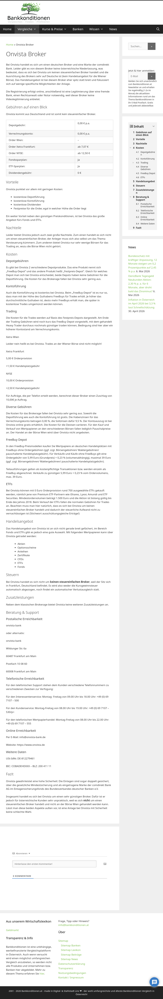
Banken (78, 29)
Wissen (97, 29)
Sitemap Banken (70, 945)
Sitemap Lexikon (71, 950)
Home (7, 29)
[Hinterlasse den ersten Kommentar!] (54, 863)
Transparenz (65, 968)
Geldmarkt (12, 930)
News (113, 29)
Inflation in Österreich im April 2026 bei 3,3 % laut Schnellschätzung (141, 303)
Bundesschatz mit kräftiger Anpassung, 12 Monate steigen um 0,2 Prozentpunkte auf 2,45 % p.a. (142, 263)
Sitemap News (69, 959)
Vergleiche (28, 29)
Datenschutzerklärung (71, 963)
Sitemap (63, 940)
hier (42, 973)
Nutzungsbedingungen (72, 973)
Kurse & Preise (56, 29)
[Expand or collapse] (153, 126)
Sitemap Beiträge (71, 954)
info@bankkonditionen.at (73, 925)
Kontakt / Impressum (71, 977)
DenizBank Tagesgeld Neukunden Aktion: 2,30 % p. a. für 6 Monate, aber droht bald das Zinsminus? (141, 283)
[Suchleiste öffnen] (158, 29)
